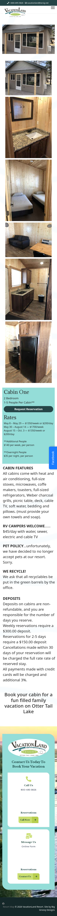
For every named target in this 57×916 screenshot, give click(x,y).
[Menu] (53, 7)
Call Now (29, 820)
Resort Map (8, 906)
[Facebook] (3, 903)
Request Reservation (28, 409)
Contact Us (29, 876)
